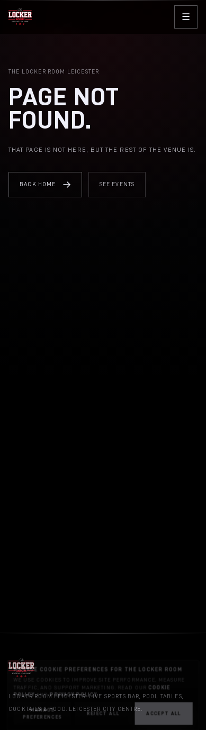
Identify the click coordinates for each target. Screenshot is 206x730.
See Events (117, 184)
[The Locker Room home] (20, 16)
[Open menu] (186, 17)
